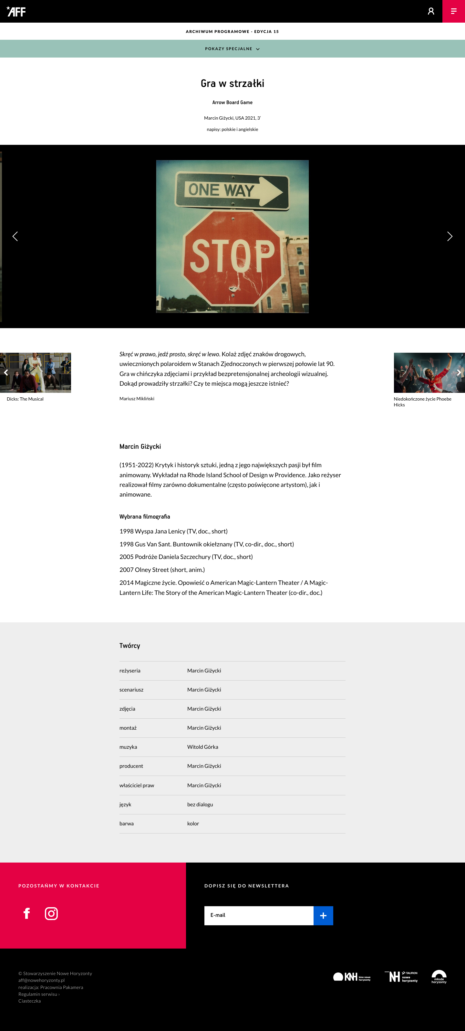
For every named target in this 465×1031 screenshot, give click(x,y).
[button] (450, 236)
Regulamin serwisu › (39, 994)
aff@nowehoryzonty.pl (41, 980)
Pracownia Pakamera (61, 987)
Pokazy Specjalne (229, 48)
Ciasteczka (29, 1001)
